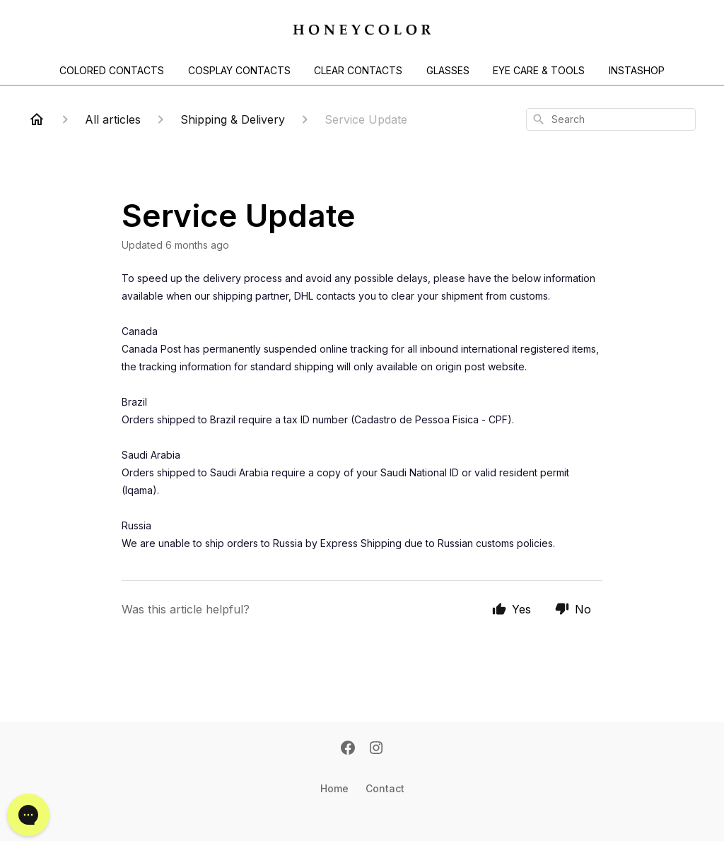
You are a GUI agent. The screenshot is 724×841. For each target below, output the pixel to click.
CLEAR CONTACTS (358, 70)
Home (334, 788)
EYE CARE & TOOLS (539, 70)
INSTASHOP (637, 70)
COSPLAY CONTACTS (239, 70)
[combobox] (611, 119)
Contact (385, 788)
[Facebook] (347, 749)
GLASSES (447, 70)
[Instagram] (376, 749)
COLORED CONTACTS (111, 70)
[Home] (36, 119)
